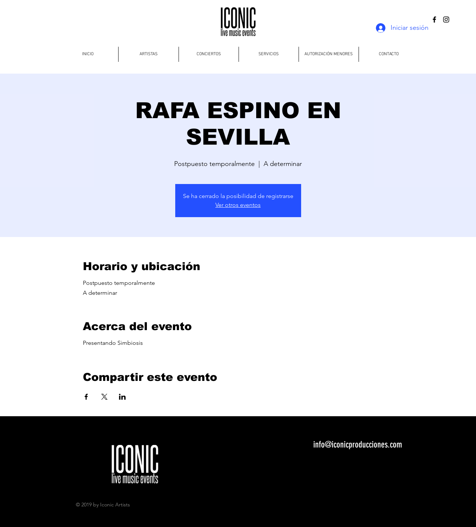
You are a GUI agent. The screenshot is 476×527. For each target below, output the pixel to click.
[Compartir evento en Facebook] (86, 397)
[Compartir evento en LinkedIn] (122, 397)
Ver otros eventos (238, 204)
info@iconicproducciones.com (357, 444)
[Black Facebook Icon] (434, 19)
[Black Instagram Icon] (446, 19)
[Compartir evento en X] (104, 397)
